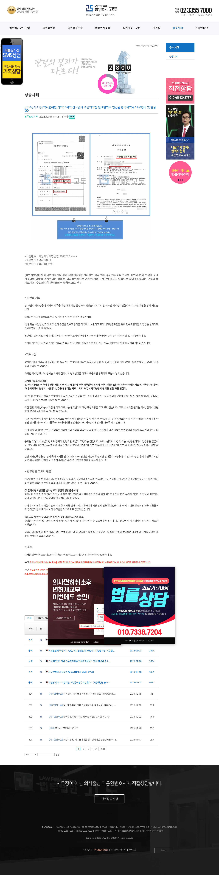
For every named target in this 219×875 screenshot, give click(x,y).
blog (163, 850)
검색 (57, 755)
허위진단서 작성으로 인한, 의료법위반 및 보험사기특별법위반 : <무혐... (81, 650)
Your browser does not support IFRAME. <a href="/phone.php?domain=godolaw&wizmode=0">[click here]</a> (22, 82)
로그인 (183, 15)
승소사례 (178, 27)
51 (96, 749)
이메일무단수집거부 (118, 850)
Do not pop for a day (79, 642)
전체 (29, 617)
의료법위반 (49, 27)
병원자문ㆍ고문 (131, 27)
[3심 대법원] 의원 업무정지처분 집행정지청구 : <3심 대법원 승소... (79, 661)
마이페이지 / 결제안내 (204, 15)
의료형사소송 (43, 617)
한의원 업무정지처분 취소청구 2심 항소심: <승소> (79, 716)
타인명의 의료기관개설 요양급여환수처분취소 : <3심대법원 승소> (78, 682)
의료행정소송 (75, 27)
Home (137, 46)
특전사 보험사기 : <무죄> (64, 728)
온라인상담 (201, 27)
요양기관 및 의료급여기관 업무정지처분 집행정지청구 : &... (83, 739)
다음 (103, 749)
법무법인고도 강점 (19, 27)
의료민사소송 (102, 27)
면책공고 (132, 850)
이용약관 (86, 850)
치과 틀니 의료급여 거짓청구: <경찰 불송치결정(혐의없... (82, 693)
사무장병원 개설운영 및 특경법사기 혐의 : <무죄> (71, 672)
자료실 (156, 27)
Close (96, 642)
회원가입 (191, 15)
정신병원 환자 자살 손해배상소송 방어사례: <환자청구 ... (82, 705)
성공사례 (173, 56)
